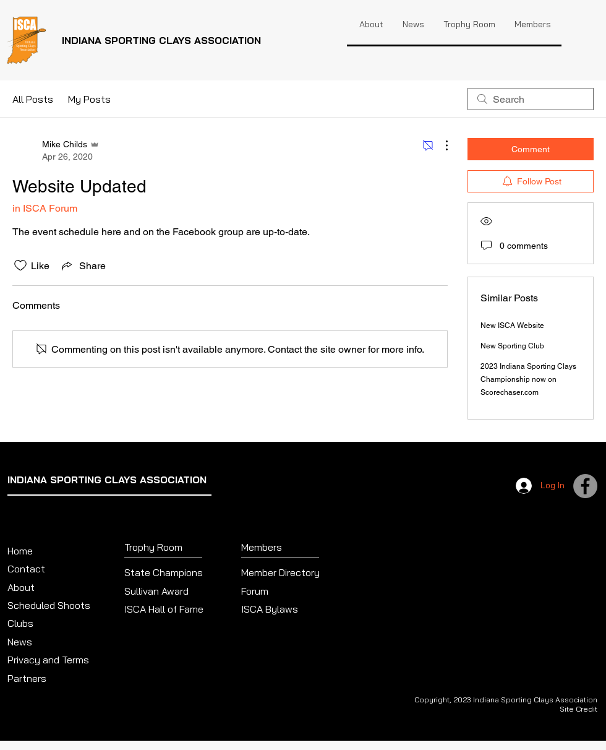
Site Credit (578, 708)
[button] (469, 24)
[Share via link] (82, 265)
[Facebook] (585, 486)
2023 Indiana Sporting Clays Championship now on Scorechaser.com (528, 379)
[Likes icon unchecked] (20, 265)
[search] (530, 99)
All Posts (32, 99)
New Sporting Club (512, 346)
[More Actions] (440, 145)
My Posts (89, 99)
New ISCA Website (512, 325)
